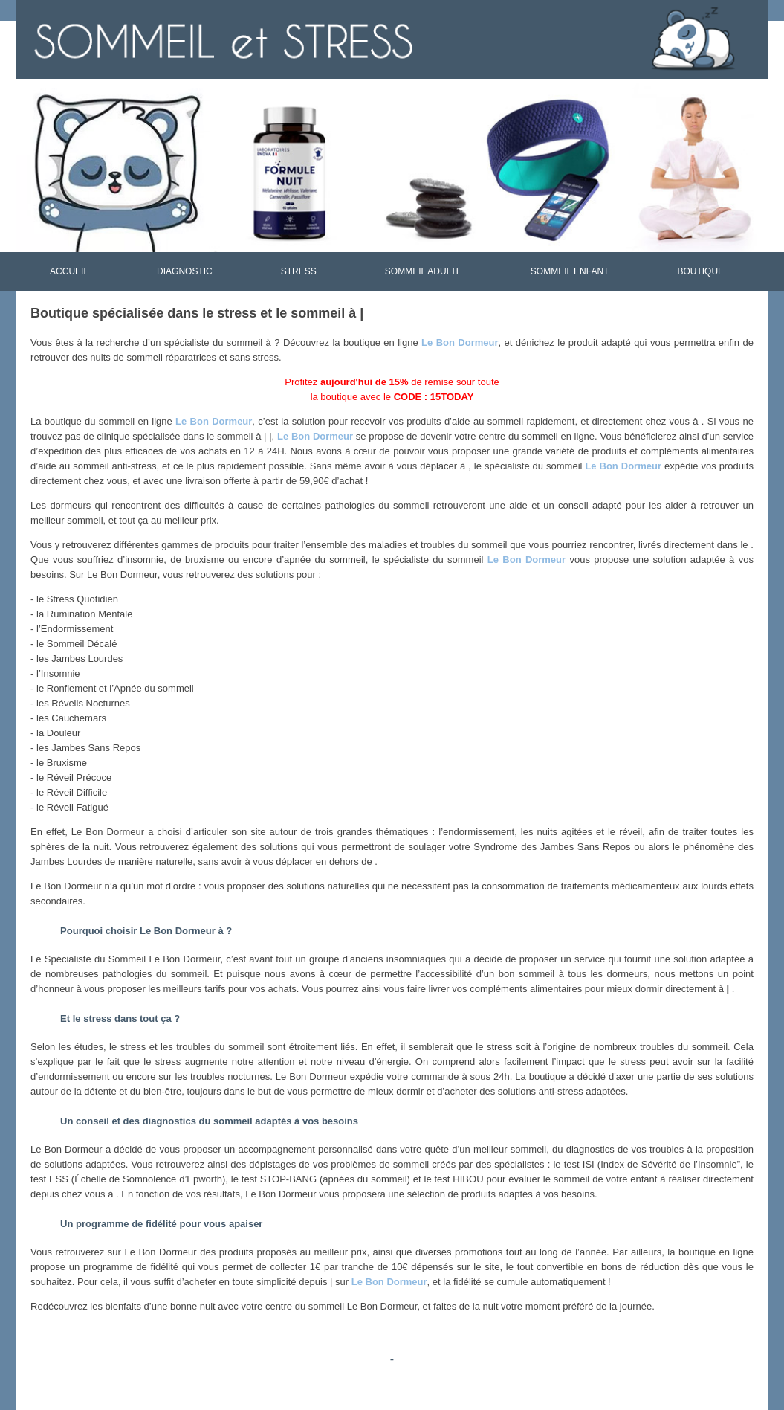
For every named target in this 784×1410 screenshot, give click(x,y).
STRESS (299, 271)
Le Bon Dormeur (459, 342)
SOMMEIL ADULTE (423, 271)
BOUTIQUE (700, 271)
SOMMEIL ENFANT (570, 271)
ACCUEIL (69, 271)
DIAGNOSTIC (185, 271)
